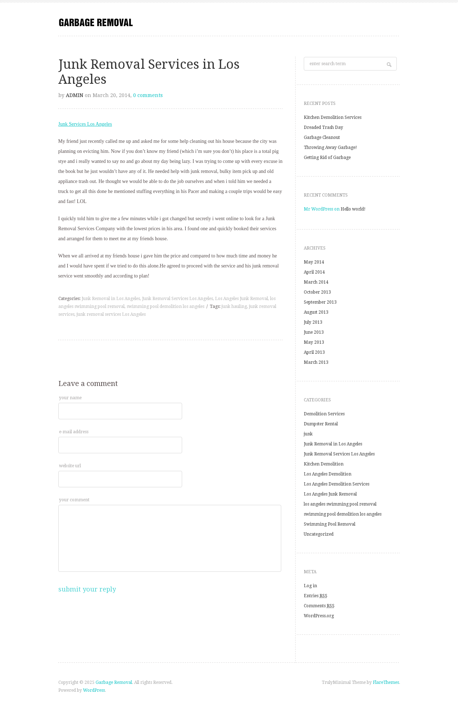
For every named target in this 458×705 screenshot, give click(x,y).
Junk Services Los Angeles (85, 124)
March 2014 (316, 282)
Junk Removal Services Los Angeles (177, 298)
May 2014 (314, 262)
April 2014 (314, 272)
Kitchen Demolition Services (332, 117)
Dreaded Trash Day (323, 127)
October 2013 (317, 292)
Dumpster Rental (321, 423)
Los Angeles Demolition (327, 474)
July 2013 (313, 322)
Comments (319, 605)
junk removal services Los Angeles (111, 314)
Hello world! (353, 209)
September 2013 (320, 302)
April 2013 (314, 352)
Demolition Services (324, 413)
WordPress (94, 690)
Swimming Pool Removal (329, 524)
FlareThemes (386, 682)
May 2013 (314, 342)
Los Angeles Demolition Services (336, 484)
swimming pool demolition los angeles (165, 306)
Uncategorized (318, 534)
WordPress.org (319, 615)
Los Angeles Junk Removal (241, 298)
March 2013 (316, 362)
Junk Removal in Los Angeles (111, 298)
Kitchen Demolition (324, 464)
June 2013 (314, 332)
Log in (310, 585)
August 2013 (316, 312)
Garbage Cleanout (322, 137)
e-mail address (73, 431)
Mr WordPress (318, 209)
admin (74, 95)
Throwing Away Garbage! (330, 147)
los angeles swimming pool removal (340, 504)
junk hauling (234, 306)
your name (70, 397)
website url (70, 465)
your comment (74, 499)
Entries (315, 595)
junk (308, 433)
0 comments (148, 95)
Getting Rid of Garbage (327, 157)
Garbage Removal (114, 682)
